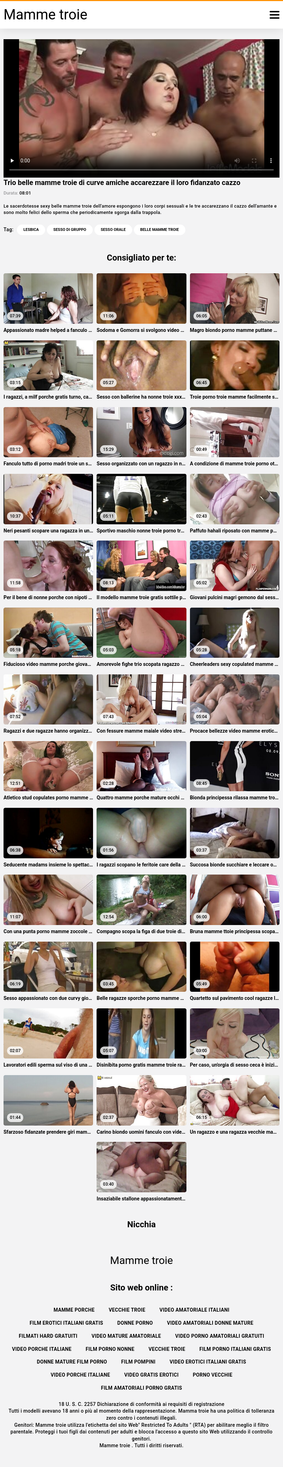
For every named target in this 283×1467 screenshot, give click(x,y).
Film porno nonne (110, 1349)
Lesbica (31, 229)
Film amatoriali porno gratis (141, 1388)
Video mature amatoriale (126, 1336)
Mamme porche (74, 1310)
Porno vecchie (212, 1375)
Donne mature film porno (72, 1362)
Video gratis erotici (151, 1375)
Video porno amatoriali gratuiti (219, 1336)
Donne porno (135, 1323)
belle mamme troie (159, 229)
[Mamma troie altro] (274, 15)
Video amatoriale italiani (195, 1310)
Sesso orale (113, 229)
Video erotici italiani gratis (208, 1362)
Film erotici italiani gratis (66, 1323)
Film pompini (138, 1362)
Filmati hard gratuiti (48, 1336)
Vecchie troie (127, 1310)
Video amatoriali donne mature (210, 1323)
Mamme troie (115, 1445)
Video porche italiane (42, 1349)
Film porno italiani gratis (235, 1349)
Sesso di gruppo (69, 229)
